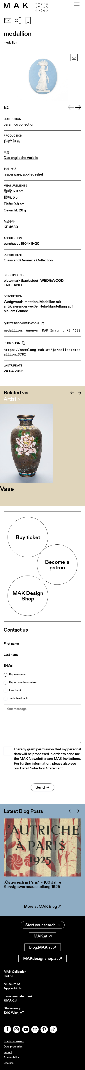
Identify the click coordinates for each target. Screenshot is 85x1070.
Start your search (42, 925)
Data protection (13, 1046)
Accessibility (11, 1057)
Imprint (8, 1052)
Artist (10, 399)
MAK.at (43, 936)
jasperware (12, 174)
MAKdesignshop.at (42, 958)
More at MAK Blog (42, 906)
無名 (16, 141)
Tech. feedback (18, 698)
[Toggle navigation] (76, 5)
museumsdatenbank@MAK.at (18, 998)
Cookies (8, 1063)
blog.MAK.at (42, 947)
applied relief (33, 174)
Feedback (15, 690)
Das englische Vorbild (21, 157)
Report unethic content (23, 682)
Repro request (17, 674)
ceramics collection (19, 124)
